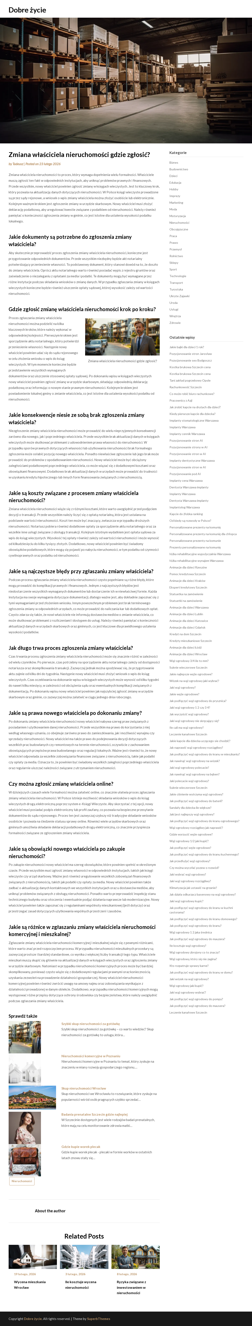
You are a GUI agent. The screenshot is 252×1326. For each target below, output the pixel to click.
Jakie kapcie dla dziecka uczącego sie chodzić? (199, 741)
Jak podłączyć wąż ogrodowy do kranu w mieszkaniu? (204, 754)
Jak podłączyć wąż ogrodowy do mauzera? (197, 939)
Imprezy (174, 196)
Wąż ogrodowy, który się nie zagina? (193, 959)
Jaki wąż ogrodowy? (182, 687)
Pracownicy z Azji (180, 400)
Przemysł (175, 249)
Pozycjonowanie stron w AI (187, 454)
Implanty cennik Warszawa (187, 434)
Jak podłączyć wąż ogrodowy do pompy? (196, 999)
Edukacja (175, 182)
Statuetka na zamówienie (186, 594)
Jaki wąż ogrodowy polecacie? (189, 767)
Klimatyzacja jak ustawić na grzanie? (193, 888)
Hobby (173, 189)
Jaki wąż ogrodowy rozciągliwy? (190, 881)
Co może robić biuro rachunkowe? (191, 394)
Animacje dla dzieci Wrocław (188, 654)
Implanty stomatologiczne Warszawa (194, 420)
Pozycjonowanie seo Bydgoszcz (190, 360)
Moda (173, 209)
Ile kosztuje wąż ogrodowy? (187, 945)
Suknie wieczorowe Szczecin (188, 667)
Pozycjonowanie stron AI (186, 440)
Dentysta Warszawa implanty (188, 487)
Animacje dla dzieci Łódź (185, 647)
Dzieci (173, 176)
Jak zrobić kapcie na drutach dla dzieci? (195, 407)
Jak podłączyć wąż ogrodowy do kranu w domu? (201, 972)
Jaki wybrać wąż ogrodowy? (187, 874)
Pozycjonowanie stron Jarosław (190, 354)
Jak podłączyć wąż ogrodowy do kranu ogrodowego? (204, 821)
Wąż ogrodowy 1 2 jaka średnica (190, 932)
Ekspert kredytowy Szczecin (188, 587)
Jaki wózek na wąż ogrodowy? (189, 979)
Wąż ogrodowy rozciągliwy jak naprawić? (196, 827)
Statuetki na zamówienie (185, 600)
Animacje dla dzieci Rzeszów (188, 567)
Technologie (177, 276)
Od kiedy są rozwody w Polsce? (190, 520)
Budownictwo (178, 169)
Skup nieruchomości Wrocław (83, 1088)
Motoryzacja (177, 216)
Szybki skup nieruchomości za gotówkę (90, 1024)
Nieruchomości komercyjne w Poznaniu (90, 1056)
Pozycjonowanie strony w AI (188, 447)
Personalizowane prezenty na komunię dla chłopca (203, 534)
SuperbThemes (98, 1319)
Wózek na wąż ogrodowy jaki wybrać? (194, 681)
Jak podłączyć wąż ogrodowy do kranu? (195, 925)
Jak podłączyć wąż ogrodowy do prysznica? (198, 701)
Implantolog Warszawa (184, 507)
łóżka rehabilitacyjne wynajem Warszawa (196, 560)
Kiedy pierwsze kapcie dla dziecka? (192, 414)
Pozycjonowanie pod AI (185, 474)
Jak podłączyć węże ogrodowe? (190, 847)
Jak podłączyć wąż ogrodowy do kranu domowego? (203, 919)
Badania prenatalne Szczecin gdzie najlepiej (94, 1114)
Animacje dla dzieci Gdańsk (187, 627)
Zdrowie (175, 323)
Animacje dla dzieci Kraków (187, 580)
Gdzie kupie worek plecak (80, 1147)
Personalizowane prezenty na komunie (195, 540)
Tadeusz (18, 164)
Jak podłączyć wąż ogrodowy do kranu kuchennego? (204, 854)
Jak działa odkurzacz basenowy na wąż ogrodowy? (202, 894)
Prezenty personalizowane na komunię (195, 547)
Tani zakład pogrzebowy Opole (190, 380)
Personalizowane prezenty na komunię (195, 527)
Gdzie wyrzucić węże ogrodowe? (191, 834)
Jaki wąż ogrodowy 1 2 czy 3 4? (189, 707)
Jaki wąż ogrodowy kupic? (186, 901)
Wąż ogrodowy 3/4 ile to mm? (189, 661)
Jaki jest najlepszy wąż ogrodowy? (191, 814)
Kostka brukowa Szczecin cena (190, 367)
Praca (173, 236)
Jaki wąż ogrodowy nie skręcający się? (194, 721)
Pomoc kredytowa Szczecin (187, 574)
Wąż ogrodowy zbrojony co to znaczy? (194, 952)
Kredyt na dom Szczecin (185, 634)
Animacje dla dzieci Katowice (188, 621)
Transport (176, 282)
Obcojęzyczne (178, 229)
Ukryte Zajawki (179, 296)
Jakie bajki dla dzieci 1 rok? (186, 347)
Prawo (173, 242)
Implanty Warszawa (182, 427)
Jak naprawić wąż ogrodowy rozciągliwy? (196, 747)
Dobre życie (27, 9)
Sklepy (173, 262)
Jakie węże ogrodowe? (184, 694)
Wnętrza (175, 316)
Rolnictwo (176, 256)
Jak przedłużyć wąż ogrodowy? (189, 861)
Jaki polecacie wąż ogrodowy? (189, 781)
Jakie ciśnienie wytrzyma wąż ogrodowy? (196, 794)
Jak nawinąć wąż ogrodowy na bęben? (194, 774)
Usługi (173, 309)
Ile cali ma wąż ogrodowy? (186, 727)
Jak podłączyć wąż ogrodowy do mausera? (197, 1006)
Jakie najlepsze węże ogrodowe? (191, 674)
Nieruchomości (22, 1181)
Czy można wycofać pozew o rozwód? (194, 868)
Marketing (176, 202)
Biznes (173, 162)
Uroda (173, 302)
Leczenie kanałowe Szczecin (188, 734)
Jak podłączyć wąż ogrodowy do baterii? (196, 801)
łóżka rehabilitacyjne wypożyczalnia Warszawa (200, 554)
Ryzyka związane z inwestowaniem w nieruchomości (131, 1287)
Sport (173, 269)
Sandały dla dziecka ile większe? (190, 807)
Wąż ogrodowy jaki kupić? (186, 986)
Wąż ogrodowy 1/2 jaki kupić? (189, 841)
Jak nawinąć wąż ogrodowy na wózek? (194, 761)
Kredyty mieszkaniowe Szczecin (190, 641)
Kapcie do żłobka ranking (186, 514)
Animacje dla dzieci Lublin (186, 614)
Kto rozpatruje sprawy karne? (189, 965)
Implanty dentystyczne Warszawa (192, 460)
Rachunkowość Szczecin (185, 387)
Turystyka (176, 289)
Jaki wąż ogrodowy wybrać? (187, 992)
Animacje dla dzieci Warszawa (189, 607)
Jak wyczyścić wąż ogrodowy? (189, 714)
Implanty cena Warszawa (186, 480)
